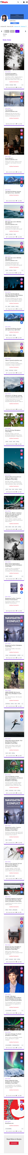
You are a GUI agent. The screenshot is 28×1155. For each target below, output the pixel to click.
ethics (7, 790)
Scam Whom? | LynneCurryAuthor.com (11, 159)
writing (17, 306)
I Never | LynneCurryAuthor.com (13, 360)
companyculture (15, 1045)
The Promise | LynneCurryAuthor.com (11, 110)
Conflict (10, 840)
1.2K (14, 842)
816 (14, 578)
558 (14, 337)
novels (10, 335)
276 (13, 444)
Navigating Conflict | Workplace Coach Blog (13, 646)
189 (14, 87)
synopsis (11, 959)
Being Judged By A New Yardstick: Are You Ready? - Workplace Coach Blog (12, 1082)
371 (14, 237)
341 (14, 611)
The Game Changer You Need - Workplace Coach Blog (13, 1034)
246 (14, 172)
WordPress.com (9, 1123)
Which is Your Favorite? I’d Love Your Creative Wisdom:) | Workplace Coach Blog (13, 865)
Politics (12, 31)
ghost (9, 306)
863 (14, 529)
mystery (13, 306)
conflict (10, 576)
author (7, 441)
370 (13, 273)
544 (14, 658)
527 (14, 1013)
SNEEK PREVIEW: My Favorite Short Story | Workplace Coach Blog (13, 694)
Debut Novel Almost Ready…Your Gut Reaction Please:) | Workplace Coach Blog (13, 742)
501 (14, 755)
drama (7, 234)
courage (11, 84)
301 (14, 200)
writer (14, 441)
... (22, 85)
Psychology (6, 31)
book (6, 526)
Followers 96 (17, 26)
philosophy (15, 909)
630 (14, 1047)
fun (6, 306)
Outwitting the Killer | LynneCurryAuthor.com (11, 74)
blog (10, 489)
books (9, 526)
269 (14, 409)
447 (14, 706)
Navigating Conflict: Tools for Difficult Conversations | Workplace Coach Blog (13, 829)
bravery (7, 84)
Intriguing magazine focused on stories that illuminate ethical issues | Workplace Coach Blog (13, 900)
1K (14, 912)
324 (14, 373)
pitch (16, 526)
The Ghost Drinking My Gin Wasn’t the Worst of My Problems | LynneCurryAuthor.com (14, 295)
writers (16, 489)
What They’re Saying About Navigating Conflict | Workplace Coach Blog (13, 565)
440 (13, 1095)
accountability (8, 1010)
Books (17, 31)
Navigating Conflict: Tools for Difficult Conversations (13, 599)
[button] (18, 2)
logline (7, 876)
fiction (15, 270)
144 (14, 124)
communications (12, 655)
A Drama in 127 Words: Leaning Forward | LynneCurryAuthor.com (14, 396)
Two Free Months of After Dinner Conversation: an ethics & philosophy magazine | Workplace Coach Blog (14, 778)
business (14, 1010)
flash (15, 84)
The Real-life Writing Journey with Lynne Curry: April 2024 (13, 329)
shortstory (11, 370)
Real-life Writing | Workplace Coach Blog (12, 431)
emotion (11, 234)
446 (14, 309)
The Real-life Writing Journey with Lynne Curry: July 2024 (13, 192)
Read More (14, 1143)
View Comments (14, 81)
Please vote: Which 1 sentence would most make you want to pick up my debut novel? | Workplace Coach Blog (13, 515)
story (15, 234)
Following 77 (24, 26)
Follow (15, 23)
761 (14, 961)
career (7, 655)
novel (13, 489)
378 (14, 878)
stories (12, 703)
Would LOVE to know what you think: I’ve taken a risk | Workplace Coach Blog (13, 478)
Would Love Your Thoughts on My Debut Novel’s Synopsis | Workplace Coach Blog (13, 948)
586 (14, 492)
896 (14, 793)
